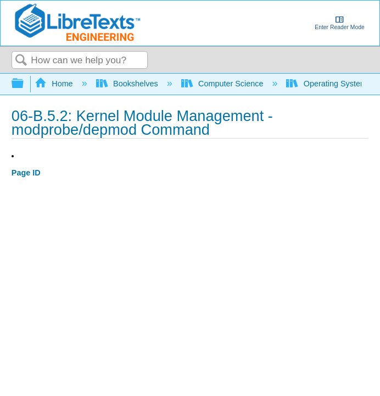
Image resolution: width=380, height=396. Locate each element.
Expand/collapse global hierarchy (25, 84)
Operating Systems (329, 83)
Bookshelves (128, 83)
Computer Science (223, 83)
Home (55, 83)
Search (21, 60)
